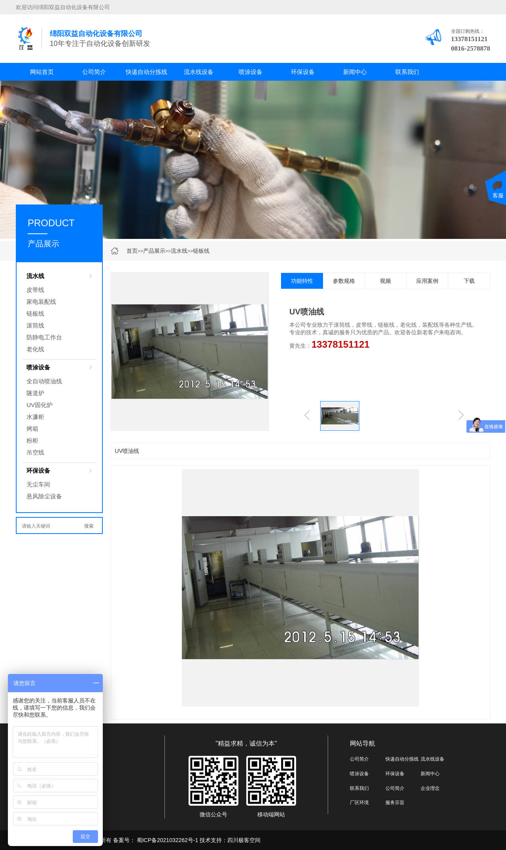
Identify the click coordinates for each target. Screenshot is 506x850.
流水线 (179, 251)
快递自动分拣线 (146, 71)
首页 (132, 251)
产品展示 (154, 251)
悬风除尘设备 (44, 496)
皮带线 (35, 289)
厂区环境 (359, 802)
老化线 (35, 349)
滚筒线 (35, 325)
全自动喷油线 (44, 381)
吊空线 (35, 452)
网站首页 (42, 71)
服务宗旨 (394, 802)
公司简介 (94, 71)
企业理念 (430, 788)
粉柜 (32, 440)
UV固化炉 (39, 404)
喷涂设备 (250, 71)
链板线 (201, 251)
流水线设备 (198, 71)
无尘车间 (38, 484)
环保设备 (303, 71)
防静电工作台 (44, 337)
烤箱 (32, 428)
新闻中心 (355, 71)
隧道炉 (35, 393)
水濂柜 (35, 416)
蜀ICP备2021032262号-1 (166, 840)
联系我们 (407, 71)
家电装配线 (41, 301)
